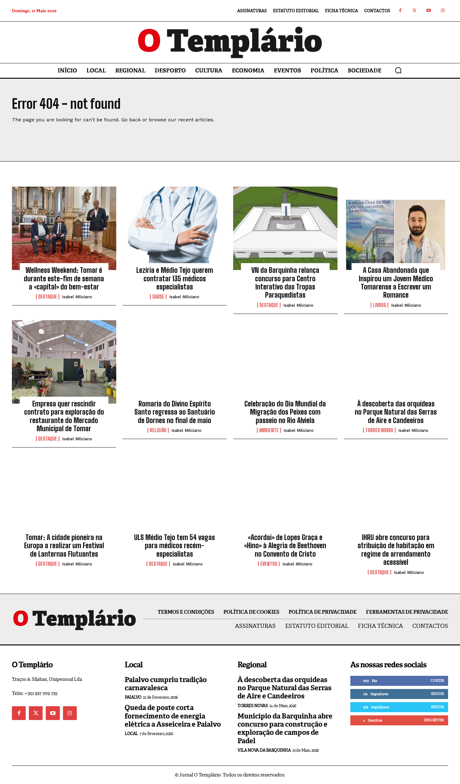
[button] (398, 70)
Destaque (47, 296)
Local (131, 734)
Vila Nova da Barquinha (264, 750)
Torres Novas (379, 430)
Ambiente (269, 430)
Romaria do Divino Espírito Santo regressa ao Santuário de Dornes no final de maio (174, 412)
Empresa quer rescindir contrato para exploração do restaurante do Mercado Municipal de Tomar (64, 416)
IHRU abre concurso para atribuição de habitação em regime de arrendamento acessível (396, 549)
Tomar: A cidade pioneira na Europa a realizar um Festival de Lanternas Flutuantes (64, 545)
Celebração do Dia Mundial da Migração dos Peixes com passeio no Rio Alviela (285, 412)
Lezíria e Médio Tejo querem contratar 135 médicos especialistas (174, 278)
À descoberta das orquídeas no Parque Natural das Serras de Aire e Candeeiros (396, 412)
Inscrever (434, 720)
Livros (379, 305)
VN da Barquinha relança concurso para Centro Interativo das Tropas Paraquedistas (285, 282)
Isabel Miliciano (77, 296)
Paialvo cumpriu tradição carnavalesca (166, 683)
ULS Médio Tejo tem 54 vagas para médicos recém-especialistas (174, 545)
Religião (158, 430)
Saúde (158, 296)
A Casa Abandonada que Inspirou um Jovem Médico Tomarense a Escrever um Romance (396, 282)
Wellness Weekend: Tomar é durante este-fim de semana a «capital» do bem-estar (64, 278)
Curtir (437, 680)
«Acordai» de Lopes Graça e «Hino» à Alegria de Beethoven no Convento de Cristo (285, 545)
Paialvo (133, 697)
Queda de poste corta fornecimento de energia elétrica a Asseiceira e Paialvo (173, 716)
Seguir (437, 693)
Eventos (268, 563)
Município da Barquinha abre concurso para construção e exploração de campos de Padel (285, 728)
